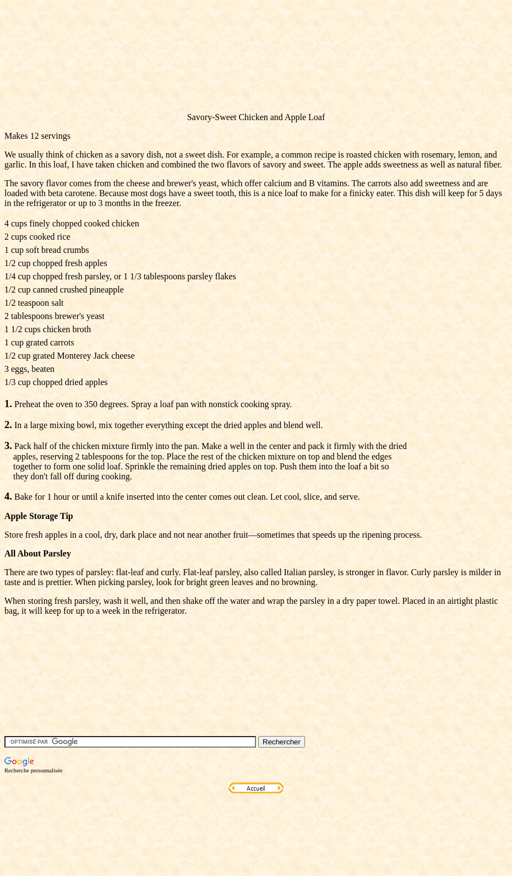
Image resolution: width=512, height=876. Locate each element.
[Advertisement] (204, 79)
